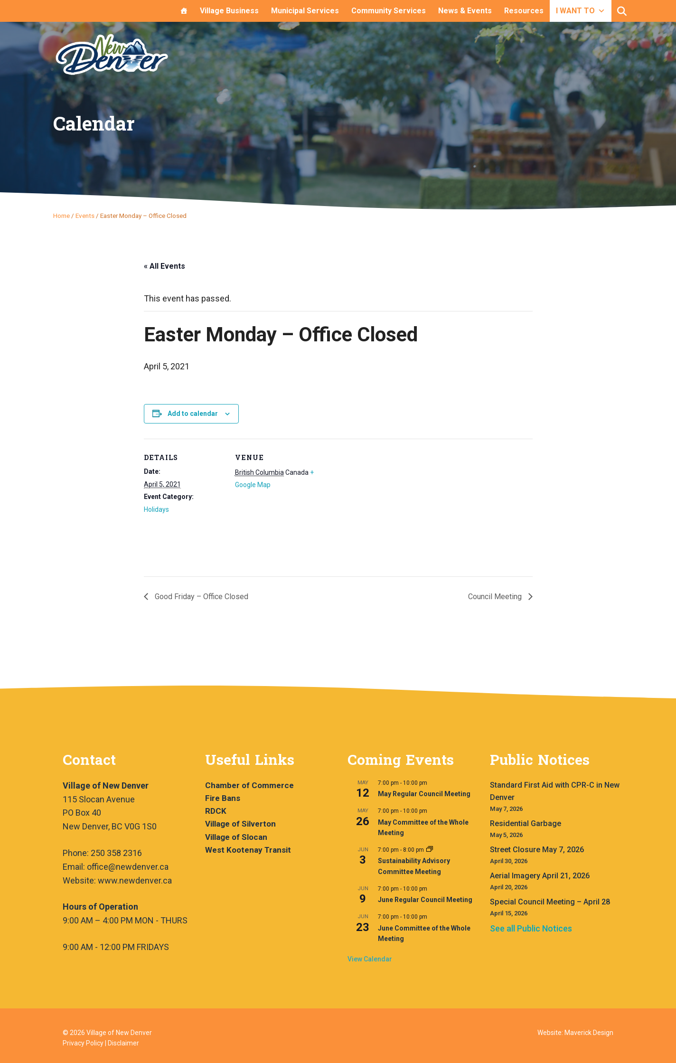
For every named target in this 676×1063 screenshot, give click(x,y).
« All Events (164, 266)
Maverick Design (588, 1032)
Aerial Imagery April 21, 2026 (540, 875)
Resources (524, 10)
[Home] (184, 11)
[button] (621, 11)
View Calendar (369, 959)
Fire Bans (222, 798)
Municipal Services (305, 10)
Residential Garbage (525, 823)
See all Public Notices (531, 928)
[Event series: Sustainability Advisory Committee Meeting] (429, 850)
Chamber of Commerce (249, 785)
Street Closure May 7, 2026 (537, 849)
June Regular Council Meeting (425, 899)
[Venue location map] (376, 504)
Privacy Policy (83, 1043)
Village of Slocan (236, 837)
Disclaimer (123, 1043)
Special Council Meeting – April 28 (550, 901)
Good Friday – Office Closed (200, 596)
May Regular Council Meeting (424, 794)
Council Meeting (496, 596)
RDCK (215, 811)
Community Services (388, 10)
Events (84, 215)
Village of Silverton (240, 823)
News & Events (465, 10)
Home (61, 215)
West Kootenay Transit (248, 850)
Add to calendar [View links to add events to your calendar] (193, 413)
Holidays (156, 509)
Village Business (229, 10)
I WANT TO (580, 10)
